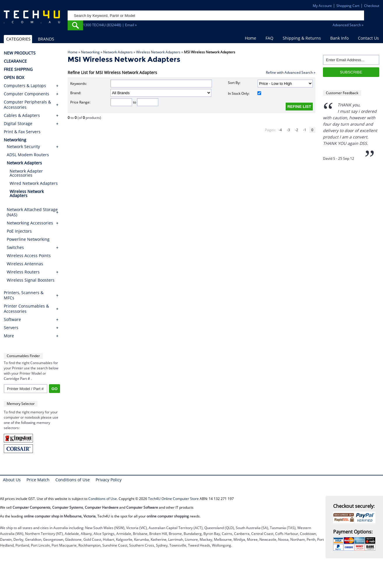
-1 (304, 129)
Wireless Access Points (29, 255)
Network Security (23, 146)
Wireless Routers (23, 272)
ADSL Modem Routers (28, 154)
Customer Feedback (342, 92)
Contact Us (368, 38)
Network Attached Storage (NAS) (32, 212)
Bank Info (339, 38)
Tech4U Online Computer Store (173, 498)
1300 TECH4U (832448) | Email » (110, 24)
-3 (288, 129)
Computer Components (26, 93)
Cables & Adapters (22, 115)
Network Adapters (118, 52)
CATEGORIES (18, 39)
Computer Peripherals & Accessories (27, 104)
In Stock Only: (244, 93)
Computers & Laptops (25, 85)
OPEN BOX (14, 77)
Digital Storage (18, 123)
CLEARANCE (15, 61)
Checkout (371, 5)
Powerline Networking (28, 239)
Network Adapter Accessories (26, 173)
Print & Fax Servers (22, 131)
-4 (280, 129)
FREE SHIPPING (18, 69)
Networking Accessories (30, 223)
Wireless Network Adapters (158, 52)
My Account (322, 5)
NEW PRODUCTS (20, 53)
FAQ (269, 38)
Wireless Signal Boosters (31, 280)
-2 (296, 129)
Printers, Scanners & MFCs (23, 295)
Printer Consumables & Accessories (26, 308)
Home (250, 38)
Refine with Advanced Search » (290, 72)
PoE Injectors (19, 231)
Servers (11, 327)
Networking (90, 52)
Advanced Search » (348, 24)
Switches (15, 247)
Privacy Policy (109, 479)
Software (12, 319)
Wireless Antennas (25, 263)
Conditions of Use (72, 479)
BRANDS (46, 39)
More (9, 335)
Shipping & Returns (302, 38)
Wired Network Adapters (34, 183)
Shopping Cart (347, 5)
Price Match (38, 479)
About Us (12, 479)
